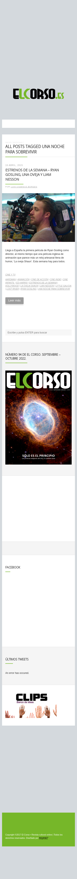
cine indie (55, 279)
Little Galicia (63, 286)
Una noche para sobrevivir (54, 289)
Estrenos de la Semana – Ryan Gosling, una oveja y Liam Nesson (32, 175)
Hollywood (12, 286)
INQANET (43, 838)
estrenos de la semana (43, 283)
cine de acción (39, 279)
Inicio (8, 142)
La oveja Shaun (29, 286)
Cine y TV (10, 275)
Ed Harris (22, 283)
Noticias (17, 142)
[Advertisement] (38, 42)
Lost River (12, 289)
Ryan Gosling (28, 289)
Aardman (10, 279)
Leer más (14, 300)
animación (23, 279)
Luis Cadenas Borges (24, 187)
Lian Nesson (47, 286)
